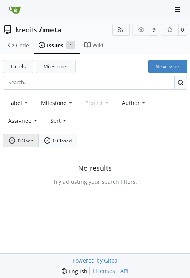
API (124, 271)
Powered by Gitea (95, 260)
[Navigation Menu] (178, 9)
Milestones (55, 66)
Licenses (104, 271)
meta (52, 30)
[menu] (59, 121)
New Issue (167, 66)
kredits (26, 30)
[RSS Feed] (121, 30)
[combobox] (18, 103)
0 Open (21, 140)
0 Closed (58, 140)
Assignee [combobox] (23, 120)
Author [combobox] (134, 103)
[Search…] (180, 82)
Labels (18, 66)
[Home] (15, 10)
